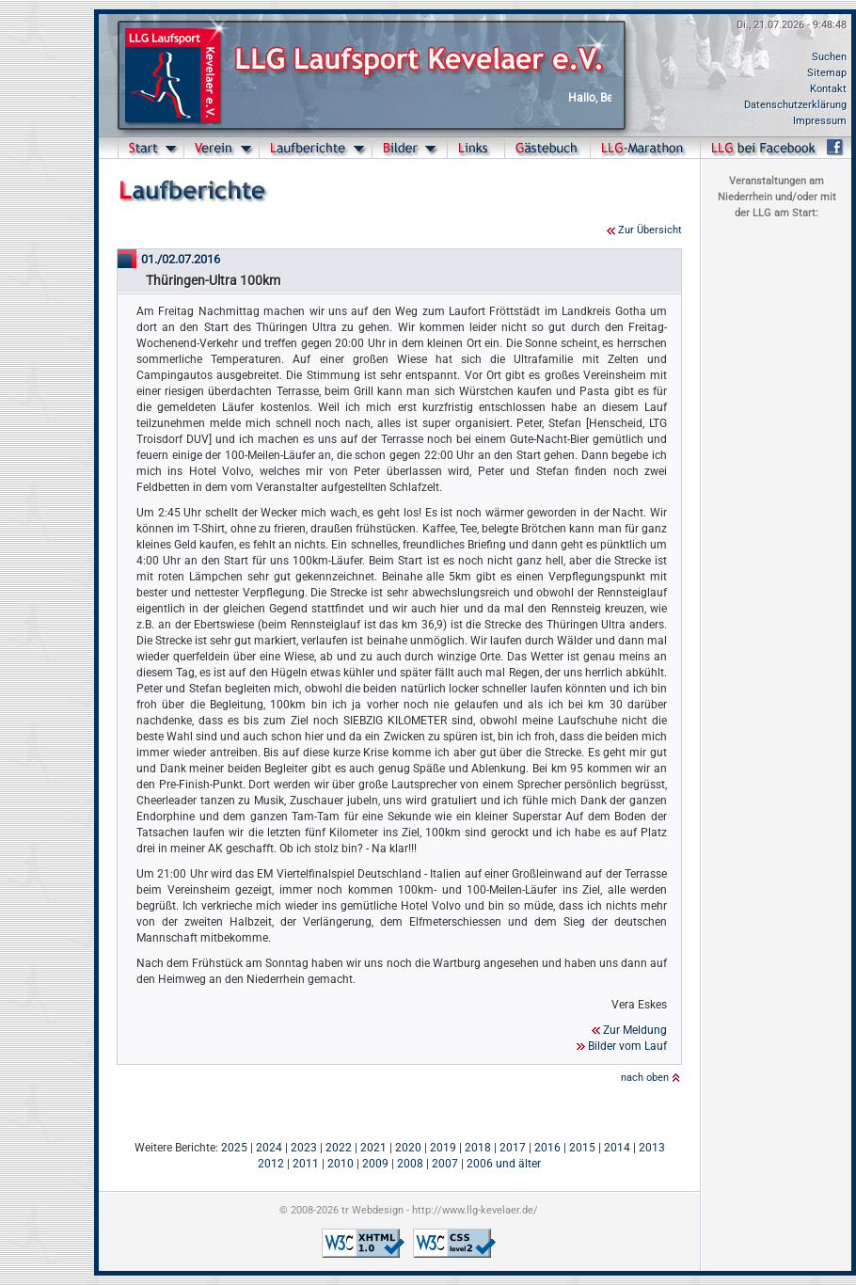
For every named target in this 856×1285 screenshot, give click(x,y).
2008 (410, 1163)
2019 (443, 1147)
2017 (512, 1147)
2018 (478, 1147)
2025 (234, 1147)
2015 (582, 1147)
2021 (373, 1147)
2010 (340, 1163)
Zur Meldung (635, 1030)
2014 (617, 1147)
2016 (547, 1147)
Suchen (829, 57)
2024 (269, 1147)
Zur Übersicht (650, 230)
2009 (375, 1163)
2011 (306, 1163)
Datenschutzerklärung (795, 105)
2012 (271, 1163)
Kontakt (828, 89)
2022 (338, 1147)
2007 (445, 1163)
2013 (652, 1147)
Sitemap (827, 73)
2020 (408, 1147)
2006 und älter (504, 1163)
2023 (304, 1147)
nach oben (645, 1077)
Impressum (820, 121)
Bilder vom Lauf (627, 1046)
